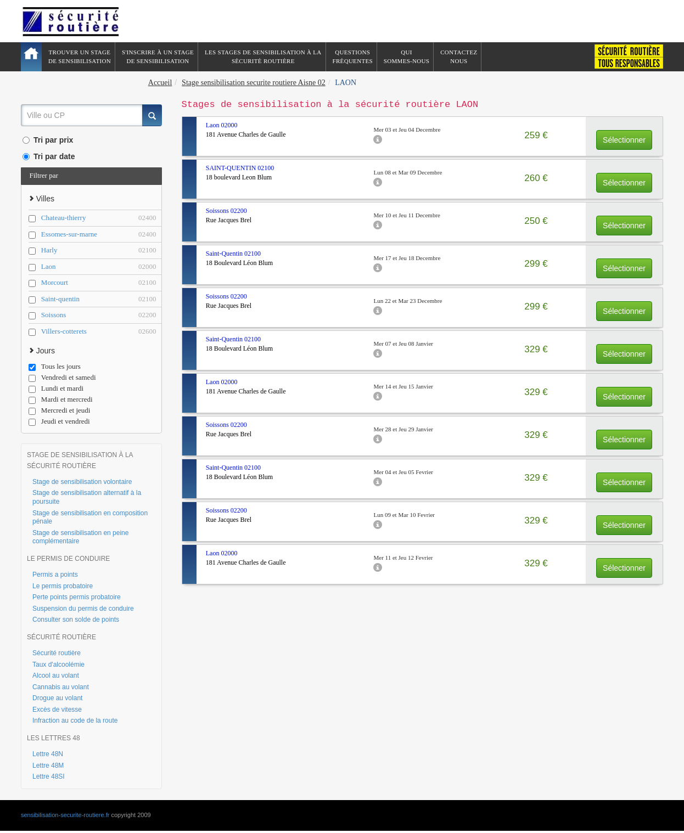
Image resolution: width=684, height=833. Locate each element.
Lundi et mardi (56, 388)
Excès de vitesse (57, 709)
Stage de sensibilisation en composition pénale (90, 517)
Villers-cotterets (98, 332)
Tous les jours (55, 366)
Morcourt (98, 283)
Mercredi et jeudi (60, 410)
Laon (98, 267)
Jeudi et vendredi (59, 421)
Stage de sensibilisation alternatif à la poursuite (86, 497)
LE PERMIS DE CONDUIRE (68, 558)
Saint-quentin (98, 299)
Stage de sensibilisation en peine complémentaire (80, 537)
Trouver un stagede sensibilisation (79, 56)
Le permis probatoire (62, 586)
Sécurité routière (56, 653)
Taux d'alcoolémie (58, 664)
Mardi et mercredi (61, 399)
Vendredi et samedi (62, 377)
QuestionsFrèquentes (353, 56)
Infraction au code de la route (74, 720)
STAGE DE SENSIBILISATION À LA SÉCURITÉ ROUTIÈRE (80, 460)
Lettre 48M (48, 765)
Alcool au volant (55, 675)
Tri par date (49, 156)
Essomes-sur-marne (98, 234)
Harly (98, 250)
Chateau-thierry (98, 218)
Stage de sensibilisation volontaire (82, 482)
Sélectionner (624, 140)
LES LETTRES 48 (53, 738)
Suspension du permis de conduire (83, 608)
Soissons (98, 315)
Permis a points (55, 574)
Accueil (160, 82)
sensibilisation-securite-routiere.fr (65, 815)
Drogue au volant (57, 698)
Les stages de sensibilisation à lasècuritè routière (263, 56)
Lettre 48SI (48, 776)
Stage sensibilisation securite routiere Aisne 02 (254, 82)
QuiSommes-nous (406, 56)
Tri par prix (48, 140)
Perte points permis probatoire (76, 597)
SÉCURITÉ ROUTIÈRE (61, 637)
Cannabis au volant (60, 687)
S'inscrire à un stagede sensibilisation (158, 56)
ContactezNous (458, 56)
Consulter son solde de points (75, 619)
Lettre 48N (47, 754)
